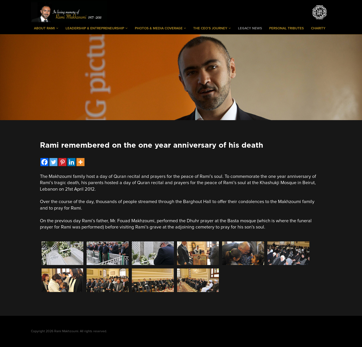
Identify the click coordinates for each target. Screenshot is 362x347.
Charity (318, 28)
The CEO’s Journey (212, 28)
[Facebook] (44, 162)
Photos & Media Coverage (160, 28)
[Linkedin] (71, 162)
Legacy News (250, 28)
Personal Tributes (286, 28)
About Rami (46, 28)
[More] (80, 162)
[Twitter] (53, 162)
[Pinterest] (62, 162)
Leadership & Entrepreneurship (97, 28)
